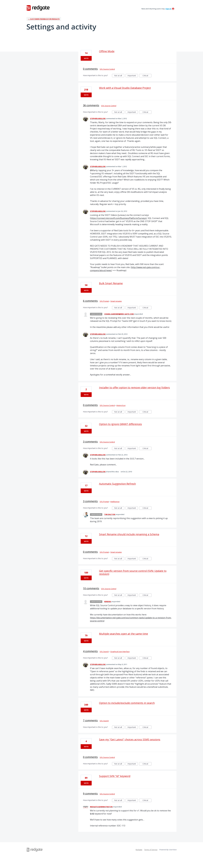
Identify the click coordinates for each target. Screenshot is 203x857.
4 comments (90, 651)
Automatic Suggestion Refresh (117, 483)
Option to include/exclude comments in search (127, 703)
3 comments (90, 441)
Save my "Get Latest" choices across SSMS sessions (129, 739)
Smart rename (116, 301)
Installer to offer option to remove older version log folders (134, 387)
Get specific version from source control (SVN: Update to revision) (132, 572)
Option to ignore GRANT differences (120, 424)
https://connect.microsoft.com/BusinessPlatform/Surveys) (119, 218)
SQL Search (104, 651)
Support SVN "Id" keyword (114, 776)
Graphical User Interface (120, 651)
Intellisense (114, 501)
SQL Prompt (104, 301)
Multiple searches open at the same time (123, 633)
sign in (168, 9)
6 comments (90, 301)
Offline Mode (106, 51)
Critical (147, 75)
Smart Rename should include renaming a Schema (129, 534)
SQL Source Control (107, 69)
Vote (86, 58)
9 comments (90, 793)
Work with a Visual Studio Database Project (125, 88)
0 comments (90, 69)
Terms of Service (150, 849)
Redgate (139, 849)
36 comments (91, 105)
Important (133, 75)
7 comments (90, 720)
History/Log (120, 405)
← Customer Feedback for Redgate (44, 19)
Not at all (119, 75)
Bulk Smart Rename (111, 283)
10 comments (91, 588)
